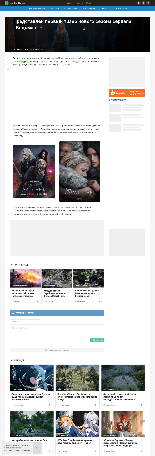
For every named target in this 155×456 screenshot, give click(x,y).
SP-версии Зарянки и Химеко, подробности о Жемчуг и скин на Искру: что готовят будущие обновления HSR (120, 443)
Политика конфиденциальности (17, 450)
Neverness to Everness (36, 8)
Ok (37, 448)
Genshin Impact (121, 8)
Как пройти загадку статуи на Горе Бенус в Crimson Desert (29, 441)
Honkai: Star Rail (105, 8)
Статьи (80, 3)
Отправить (97, 340)
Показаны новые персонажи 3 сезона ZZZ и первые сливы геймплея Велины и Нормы (31, 397)
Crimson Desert (54, 8)
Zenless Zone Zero (88, 8)
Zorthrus (19, 49)
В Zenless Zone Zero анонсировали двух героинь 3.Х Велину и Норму (75, 441)
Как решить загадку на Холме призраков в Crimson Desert (87, 293)
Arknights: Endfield (71, 8)
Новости (69, 3)
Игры (88, 3)
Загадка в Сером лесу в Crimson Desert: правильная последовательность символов (119, 397)
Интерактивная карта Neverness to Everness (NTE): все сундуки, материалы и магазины (24, 293)
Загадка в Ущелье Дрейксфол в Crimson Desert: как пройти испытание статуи (77, 397)
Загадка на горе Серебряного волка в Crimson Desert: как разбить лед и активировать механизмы (54, 294)
